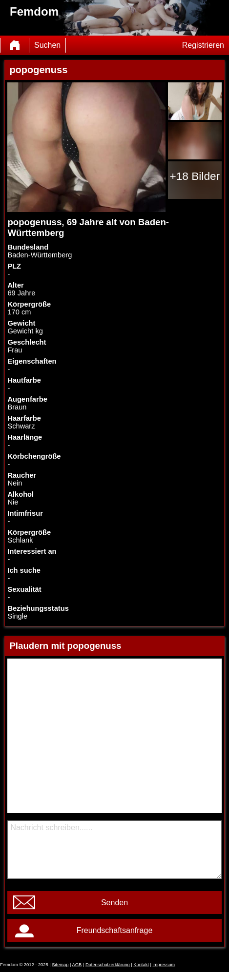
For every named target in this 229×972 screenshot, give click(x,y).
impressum (164, 964)
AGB (77, 964)
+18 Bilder (194, 176)
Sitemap (60, 964)
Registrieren (203, 45)
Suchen (47, 45)
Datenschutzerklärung (107, 964)
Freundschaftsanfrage (115, 930)
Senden (114, 902)
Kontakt (141, 964)
